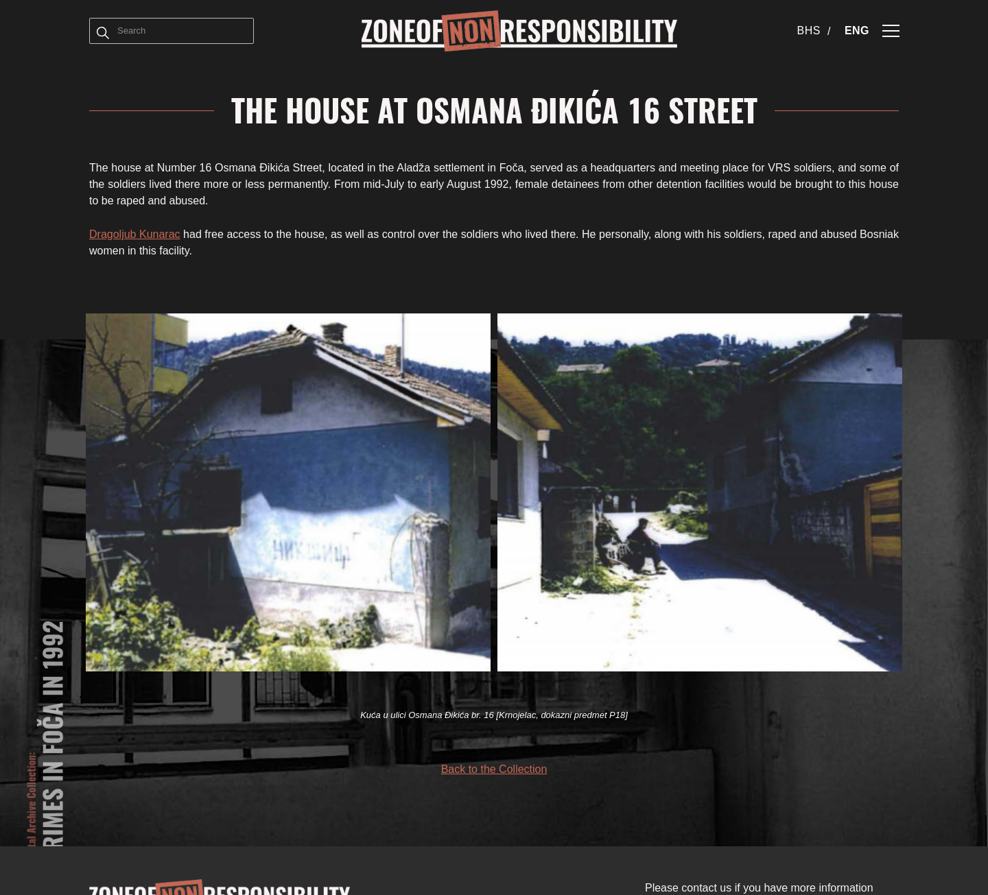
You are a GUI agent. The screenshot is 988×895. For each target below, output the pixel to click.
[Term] (103, 31)
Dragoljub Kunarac (134, 234)
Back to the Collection (494, 769)
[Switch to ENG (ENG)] (857, 31)
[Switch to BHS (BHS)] (814, 31)
